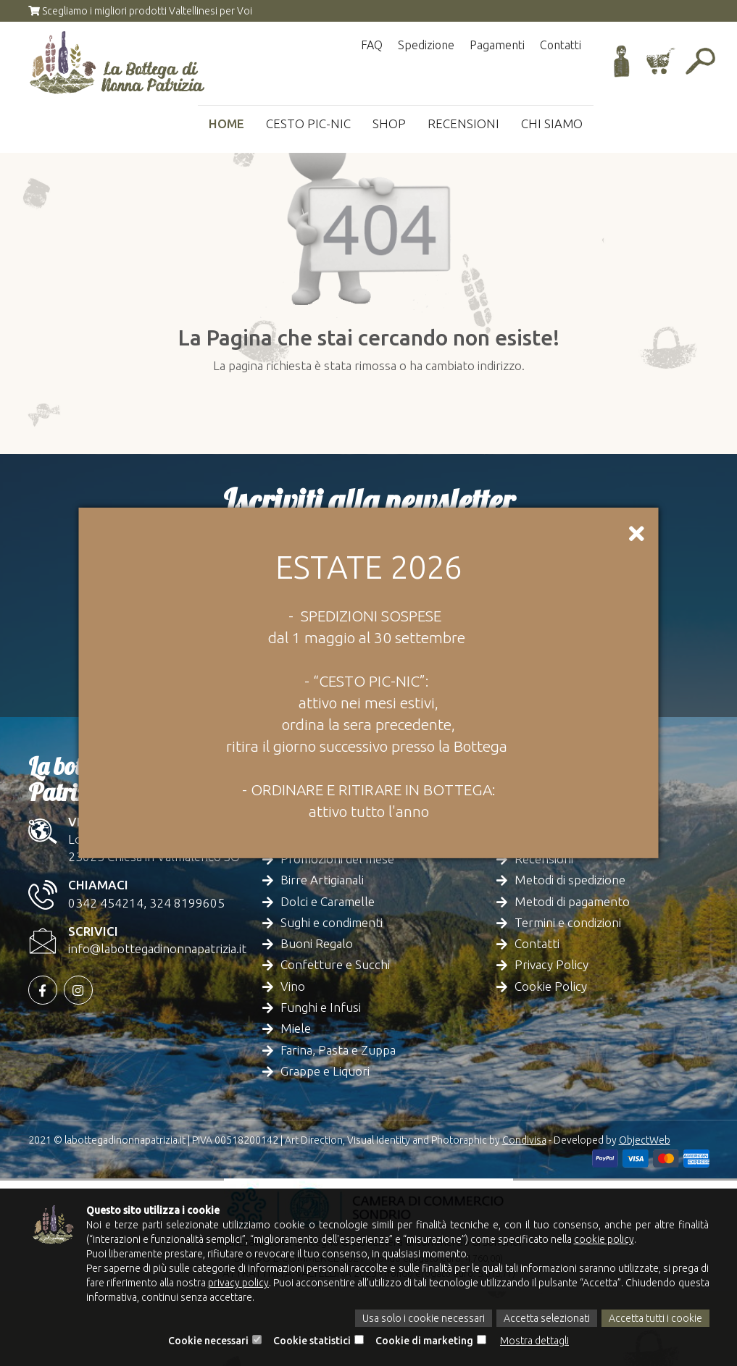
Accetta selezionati (547, 1318)
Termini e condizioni (568, 922)
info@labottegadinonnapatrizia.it (157, 948)
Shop (388, 123)
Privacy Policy (551, 964)
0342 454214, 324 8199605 (146, 903)
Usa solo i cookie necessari (423, 1318)
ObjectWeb (644, 1140)
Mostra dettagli (534, 1340)
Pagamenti (497, 44)
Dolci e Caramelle (327, 901)
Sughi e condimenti (331, 922)
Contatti (560, 44)
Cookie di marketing (424, 1340)
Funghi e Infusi (320, 1007)
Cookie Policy (551, 986)
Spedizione (426, 44)
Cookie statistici (312, 1340)
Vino (292, 986)
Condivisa (524, 1140)
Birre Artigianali (322, 880)
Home (225, 123)
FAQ (372, 44)
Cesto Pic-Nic (307, 123)
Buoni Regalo (316, 943)
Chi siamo (551, 123)
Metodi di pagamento (572, 901)
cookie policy (604, 1239)
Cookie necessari (208, 1340)
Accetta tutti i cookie (655, 1318)
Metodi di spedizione (570, 880)
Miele (295, 1028)
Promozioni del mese (337, 859)
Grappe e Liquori (325, 1071)
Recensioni (463, 123)
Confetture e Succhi (335, 964)
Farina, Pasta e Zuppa (338, 1050)
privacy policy (238, 1283)
